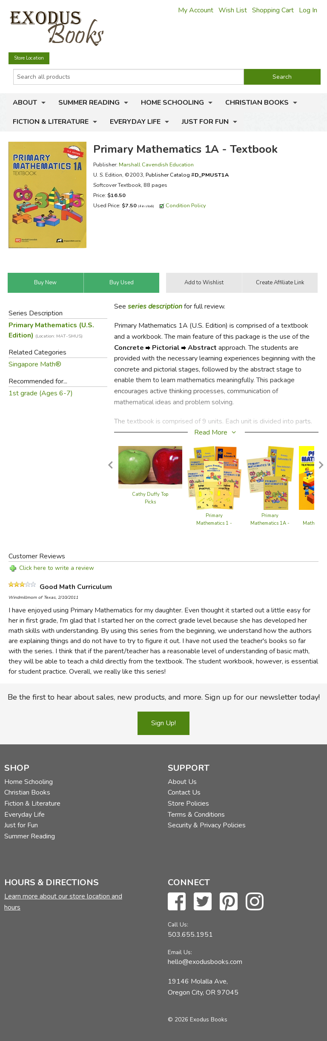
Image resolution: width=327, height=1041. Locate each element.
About (25, 102)
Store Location (29, 58)
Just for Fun (205, 121)
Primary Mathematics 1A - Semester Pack (270, 523)
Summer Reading (89, 102)
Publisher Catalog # (187, 174)
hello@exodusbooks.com (205, 962)
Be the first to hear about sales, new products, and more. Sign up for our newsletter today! (164, 697)
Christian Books (257, 102)
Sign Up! (163, 723)
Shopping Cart (273, 10)
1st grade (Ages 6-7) (41, 393)
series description (155, 306)
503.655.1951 (190, 934)
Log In (308, 10)
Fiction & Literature (51, 121)
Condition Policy (186, 205)
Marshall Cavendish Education (156, 164)
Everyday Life (135, 121)
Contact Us (184, 792)
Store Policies (188, 803)
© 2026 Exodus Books (197, 1019)
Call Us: (178, 925)
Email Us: (180, 952)
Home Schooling (172, 102)
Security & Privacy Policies (207, 825)
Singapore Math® (35, 364)
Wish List (232, 10)
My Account (195, 10)
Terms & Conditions (196, 814)
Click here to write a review (56, 568)
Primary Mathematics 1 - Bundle (214, 523)
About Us (182, 781)
